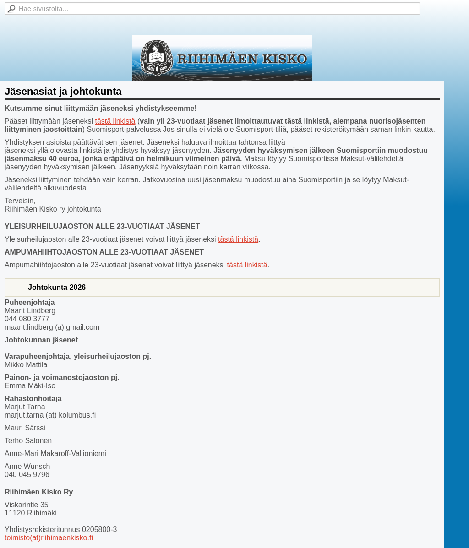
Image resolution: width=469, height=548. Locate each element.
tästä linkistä (115, 121)
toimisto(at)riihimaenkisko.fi (49, 538)
